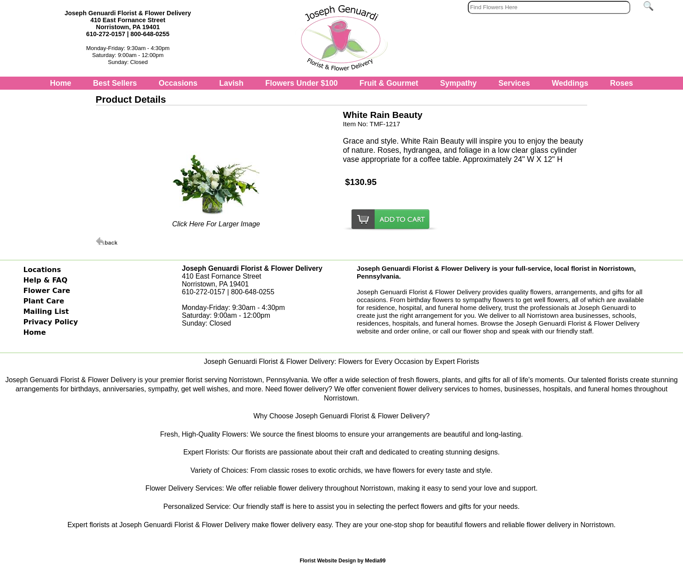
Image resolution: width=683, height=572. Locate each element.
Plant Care (43, 301)
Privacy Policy (50, 322)
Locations (42, 270)
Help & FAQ (45, 280)
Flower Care (46, 290)
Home (60, 83)
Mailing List (45, 311)
